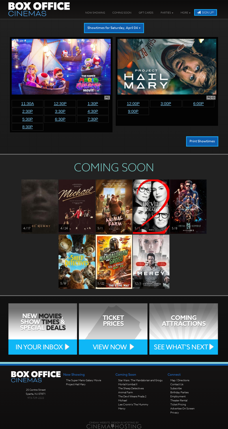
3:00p (166, 103)
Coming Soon (121, 12)
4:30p (92, 111)
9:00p (133, 111)
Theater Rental (178, 400)
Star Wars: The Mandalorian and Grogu (140, 380)
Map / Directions (179, 380)
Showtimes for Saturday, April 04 (114, 27)
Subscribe (176, 388)
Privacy (174, 412)
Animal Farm (125, 392)
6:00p (198, 103)
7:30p (92, 119)
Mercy (122, 408)
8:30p (27, 127)
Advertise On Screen (182, 408)
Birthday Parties (179, 392)
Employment (178, 396)
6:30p (60, 119)
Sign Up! (205, 12)
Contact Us (176, 384)
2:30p (27, 111)
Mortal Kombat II (127, 384)
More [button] (185, 12)
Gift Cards (146, 12)
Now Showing (95, 12)
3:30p (60, 111)
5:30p (27, 119)
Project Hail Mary (76, 384)
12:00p (133, 103)
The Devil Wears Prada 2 (132, 396)
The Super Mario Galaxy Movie (83, 380)
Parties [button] (167, 12)
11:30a (27, 103)
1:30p (92, 103)
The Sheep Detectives (131, 388)
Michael (122, 400)
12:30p (60, 103)
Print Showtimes (202, 141)
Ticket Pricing (178, 404)
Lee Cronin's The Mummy (133, 404)
